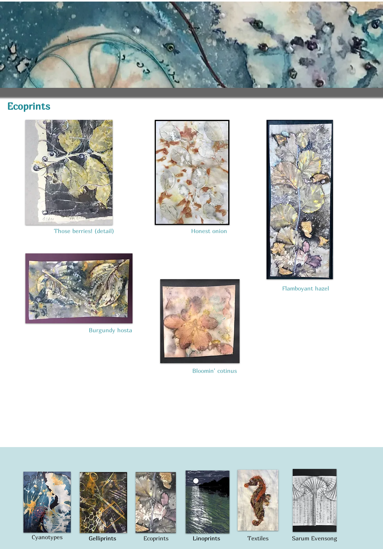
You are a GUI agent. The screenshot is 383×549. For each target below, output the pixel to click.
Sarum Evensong (314, 538)
